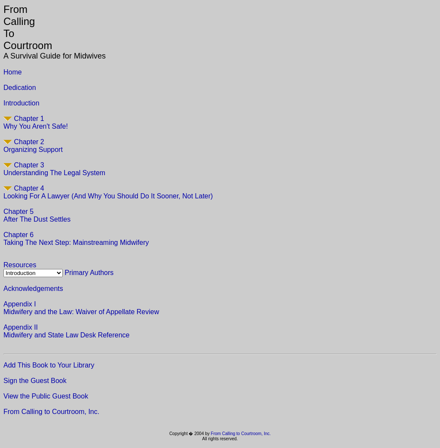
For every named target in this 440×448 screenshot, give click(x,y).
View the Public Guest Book (45, 396)
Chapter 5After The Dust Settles (36, 215)
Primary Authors (88, 272)
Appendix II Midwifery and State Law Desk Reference (66, 331)
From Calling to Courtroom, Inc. (51, 411)
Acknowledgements (33, 288)
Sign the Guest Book (35, 380)
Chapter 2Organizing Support (33, 145)
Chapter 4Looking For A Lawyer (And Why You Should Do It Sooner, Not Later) (108, 192)
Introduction (21, 103)
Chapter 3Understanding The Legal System (54, 168)
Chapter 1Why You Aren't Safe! (35, 122)
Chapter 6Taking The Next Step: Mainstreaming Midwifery (76, 238)
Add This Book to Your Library (48, 365)
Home (12, 72)
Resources (19, 265)
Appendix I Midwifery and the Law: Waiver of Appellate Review (81, 307)
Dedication (19, 87)
